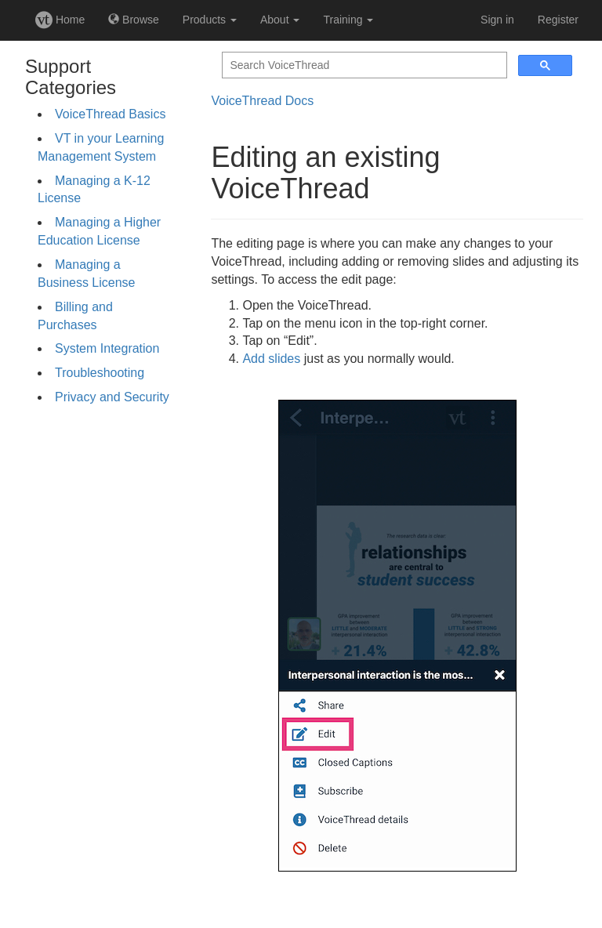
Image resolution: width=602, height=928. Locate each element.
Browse (133, 19)
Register (558, 19)
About (279, 19)
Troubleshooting (99, 372)
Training (348, 19)
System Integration (107, 348)
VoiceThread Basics (110, 114)
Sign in (497, 19)
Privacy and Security (112, 397)
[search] (363, 65)
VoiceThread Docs (262, 100)
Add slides (271, 358)
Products (210, 19)
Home (60, 19)
